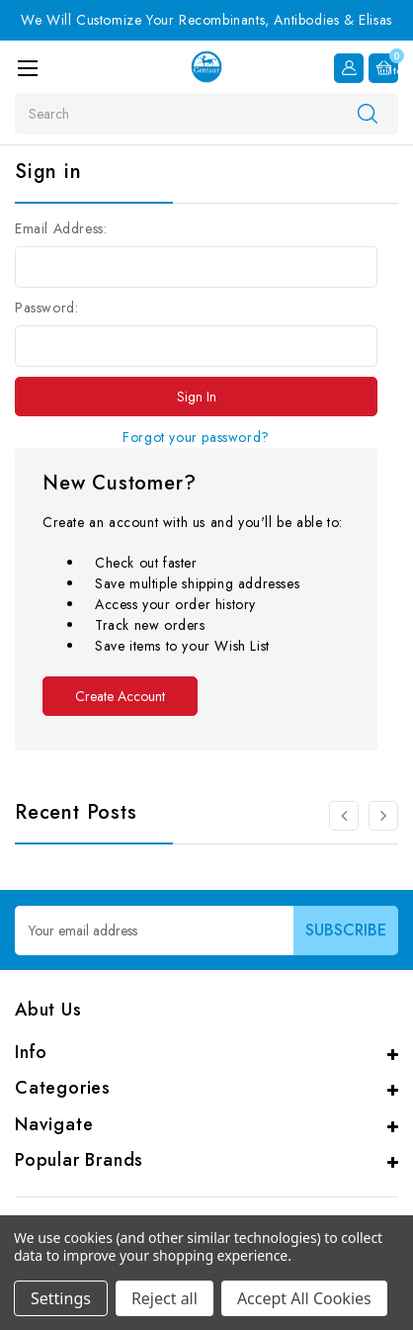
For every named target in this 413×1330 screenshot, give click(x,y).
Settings (61, 1298)
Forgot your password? (196, 437)
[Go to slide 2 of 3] (383, 816)
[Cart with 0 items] (383, 68)
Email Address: (61, 228)
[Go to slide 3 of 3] (344, 816)
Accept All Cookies (304, 1298)
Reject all (164, 1298)
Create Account (120, 696)
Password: (46, 307)
